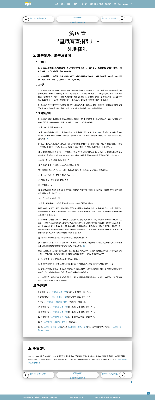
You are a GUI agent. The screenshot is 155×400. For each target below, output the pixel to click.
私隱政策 (109, 397)
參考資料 (84, 4)
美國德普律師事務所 (77, 22)
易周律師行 (77, 17)
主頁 (56, 4)
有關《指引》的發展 (96, 4)
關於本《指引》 (66, 4)
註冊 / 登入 (117, 4)
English (125, 4)
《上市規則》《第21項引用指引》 (55, 322)
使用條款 (102, 397)
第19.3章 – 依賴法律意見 (110, 18)
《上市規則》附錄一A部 (57, 292)
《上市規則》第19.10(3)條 (77, 327)
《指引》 (76, 4)
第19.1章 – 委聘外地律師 (38, 18)
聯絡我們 (108, 4)
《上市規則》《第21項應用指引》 (56, 302)
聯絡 (96, 397)
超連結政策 (116, 397)
